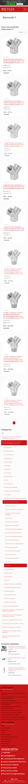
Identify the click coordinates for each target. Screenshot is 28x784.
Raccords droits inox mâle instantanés (14, 543)
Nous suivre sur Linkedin (9, 771)
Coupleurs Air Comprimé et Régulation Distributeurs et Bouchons (11, 437)
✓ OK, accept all (10, 4)
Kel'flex (3, 725)
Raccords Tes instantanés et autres (12, 587)
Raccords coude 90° (10, 505)
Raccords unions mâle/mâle (10, 487)
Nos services (4, 730)
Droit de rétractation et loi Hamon (9, 736)
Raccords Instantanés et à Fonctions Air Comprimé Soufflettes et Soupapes (11, 442)
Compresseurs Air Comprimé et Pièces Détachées (11, 631)
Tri (25, 32)
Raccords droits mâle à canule (12, 550)
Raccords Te (8, 561)
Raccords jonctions (8, 483)
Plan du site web (5, 743)
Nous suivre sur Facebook (9, 765)
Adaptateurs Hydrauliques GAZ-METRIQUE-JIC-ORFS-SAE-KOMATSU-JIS (13, 610)
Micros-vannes (7, 494)
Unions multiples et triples (10, 594)
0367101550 (5, 752)
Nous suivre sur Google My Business (13, 774)
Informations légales (6, 734)
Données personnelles (6, 739)
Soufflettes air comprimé (10, 602)
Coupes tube (7, 465)
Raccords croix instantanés (11, 521)
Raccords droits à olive (10, 554)
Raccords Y (8, 565)
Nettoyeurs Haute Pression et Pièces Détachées (11, 636)
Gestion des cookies (6, 741)
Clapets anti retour (8, 458)
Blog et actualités (5, 728)
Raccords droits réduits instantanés (13, 529)
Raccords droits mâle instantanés (13, 532)
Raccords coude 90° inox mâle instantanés (12, 514)
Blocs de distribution (9, 451)
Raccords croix (7, 469)
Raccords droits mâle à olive (12, 558)
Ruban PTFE (7, 580)
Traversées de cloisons (9, 591)
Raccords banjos (8, 447)
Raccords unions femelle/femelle (12, 491)
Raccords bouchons (9, 454)
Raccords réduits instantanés (12, 540)
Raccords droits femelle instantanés (14, 536)
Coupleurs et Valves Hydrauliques (10, 606)
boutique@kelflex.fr (8, 755)
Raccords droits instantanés (12, 525)
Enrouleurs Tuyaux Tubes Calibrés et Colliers (12, 623)
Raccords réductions (9, 569)
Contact (3, 732)
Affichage (20, 32)
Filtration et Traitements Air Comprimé (11, 627)
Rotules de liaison (8, 576)
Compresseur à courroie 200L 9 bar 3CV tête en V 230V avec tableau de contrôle (17, 648)
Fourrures (6, 480)
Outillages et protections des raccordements (15, 498)
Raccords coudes (8, 462)
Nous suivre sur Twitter (9, 768)
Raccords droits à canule (11, 547)
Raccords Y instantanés (9, 598)
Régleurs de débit (8, 573)
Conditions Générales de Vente (8, 745)
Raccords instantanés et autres (11, 501)
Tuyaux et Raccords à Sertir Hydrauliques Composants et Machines (12, 615)
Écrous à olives (7, 472)
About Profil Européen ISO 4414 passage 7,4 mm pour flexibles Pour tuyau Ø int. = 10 (16, 669)
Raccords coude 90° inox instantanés (14, 509)
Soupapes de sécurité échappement (13, 584)
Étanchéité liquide (8, 476)
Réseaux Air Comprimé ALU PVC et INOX (12, 619)
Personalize (19, 4)
